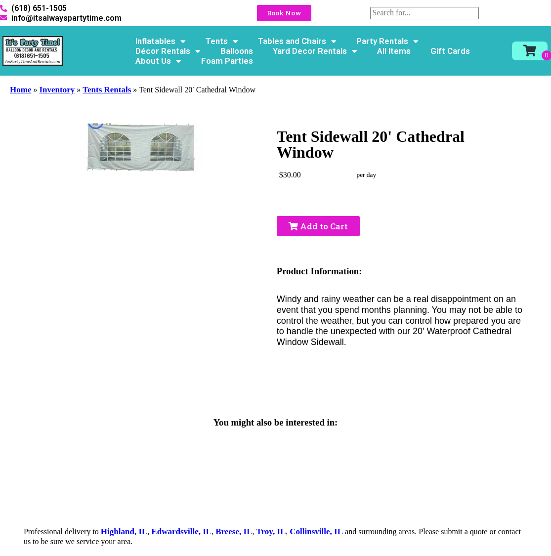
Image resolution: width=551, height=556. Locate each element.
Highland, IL (124, 531)
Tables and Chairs (297, 41)
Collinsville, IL (316, 531)
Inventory (57, 89)
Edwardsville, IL (181, 531)
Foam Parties (227, 61)
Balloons (236, 51)
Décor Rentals (168, 51)
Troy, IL (271, 531)
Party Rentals (387, 41)
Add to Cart (318, 226)
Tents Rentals (107, 89)
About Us (158, 61)
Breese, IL (233, 531)
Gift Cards (450, 51)
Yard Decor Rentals (315, 51)
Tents (222, 41)
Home (20, 89)
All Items (394, 51)
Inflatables (160, 41)
